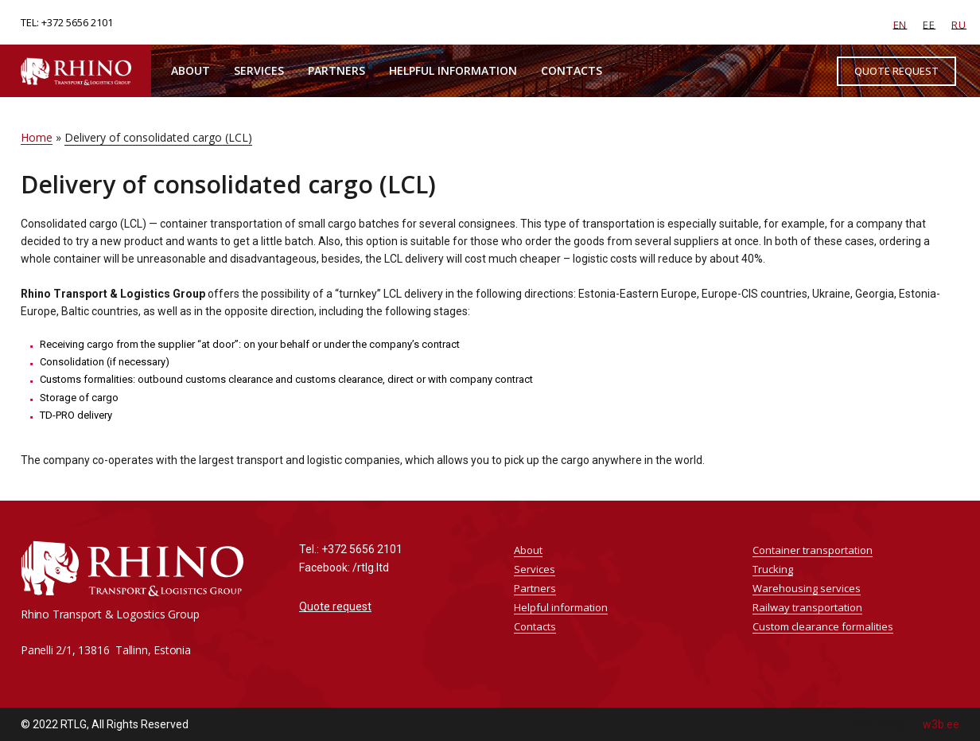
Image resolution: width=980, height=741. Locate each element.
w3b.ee (941, 724)
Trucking (772, 569)
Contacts (571, 70)
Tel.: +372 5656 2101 (350, 549)
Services (259, 70)
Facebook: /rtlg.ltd (344, 567)
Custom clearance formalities (822, 626)
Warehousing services (806, 588)
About (190, 70)
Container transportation (812, 550)
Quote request (335, 606)
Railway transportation (807, 607)
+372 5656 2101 (77, 22)
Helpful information (453, 70)
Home (36, 137)
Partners (336, 70)
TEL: (31, 22)
